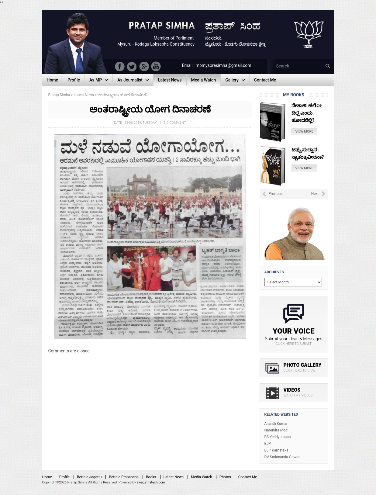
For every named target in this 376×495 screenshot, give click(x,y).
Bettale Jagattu (89, 477)
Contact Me (247, 477)
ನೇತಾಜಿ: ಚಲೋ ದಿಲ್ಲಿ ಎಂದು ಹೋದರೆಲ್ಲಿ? (306, 113)
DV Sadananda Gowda (282, 457)
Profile (64, 477)
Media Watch (201, 477)
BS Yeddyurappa (277, 437)
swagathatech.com (151, 482)
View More (304, 131)
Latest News (174, 477)
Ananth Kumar (276, 423)
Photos (225, 477)
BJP (267, 443)
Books (151, 477)
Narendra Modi (276, 430)
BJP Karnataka (276, 450)
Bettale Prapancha (124, 477)
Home (47, 477)
